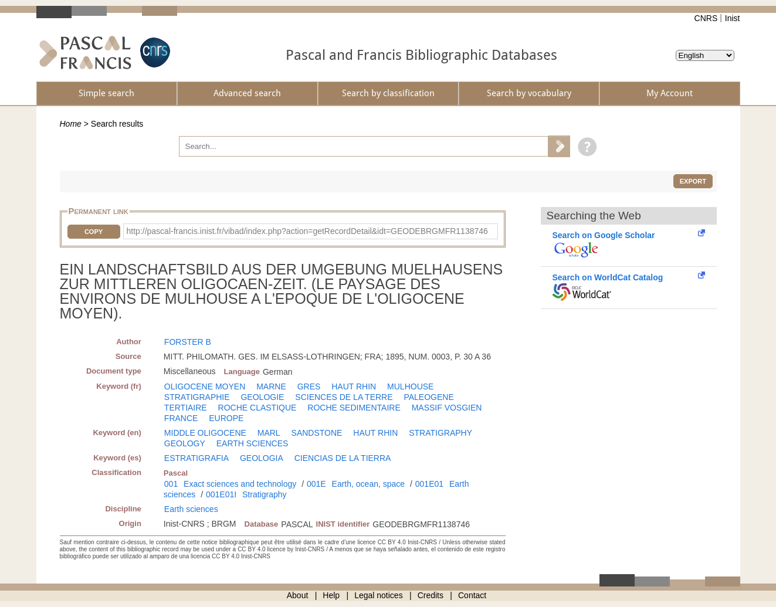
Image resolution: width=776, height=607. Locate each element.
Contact (472, 595)
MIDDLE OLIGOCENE (205, 433)
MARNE (271, 386)
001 (171, 484)
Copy (93, 231)
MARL (268, 433)
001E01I (221, 494)
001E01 (429, 484)
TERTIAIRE (185, 407)
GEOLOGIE (262, 397)
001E (316, 484)
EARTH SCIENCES (252, 443)
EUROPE (226, 418)
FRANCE (181, 418)
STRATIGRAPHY (440, 433)
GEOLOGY (184, 443)
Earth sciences (191, 509)
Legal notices (378, 595)
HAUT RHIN (353, 386)
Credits (430, 595)
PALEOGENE (428, 397)
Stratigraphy (264, 494)
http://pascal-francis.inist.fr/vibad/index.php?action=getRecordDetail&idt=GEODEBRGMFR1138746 (307, 231)
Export (693, 181)
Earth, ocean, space (368, 484)
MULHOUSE (410, 386)
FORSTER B (187, 342)
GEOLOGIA (261, 458)
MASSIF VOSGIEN (447, 407)
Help (331, 595)
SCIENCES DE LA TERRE (343, 397)
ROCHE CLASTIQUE (257, 407)
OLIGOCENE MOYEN (204, 386)
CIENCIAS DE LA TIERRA (342, 458)
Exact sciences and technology (240, 484)
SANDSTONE (317, 433)
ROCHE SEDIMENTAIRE (353, 407)
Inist (732, 18)
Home (71, 123)
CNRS (706, 18)
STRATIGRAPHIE (197, 397)
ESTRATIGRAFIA (196, 458)
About (298, 595)
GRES (309, 386)
